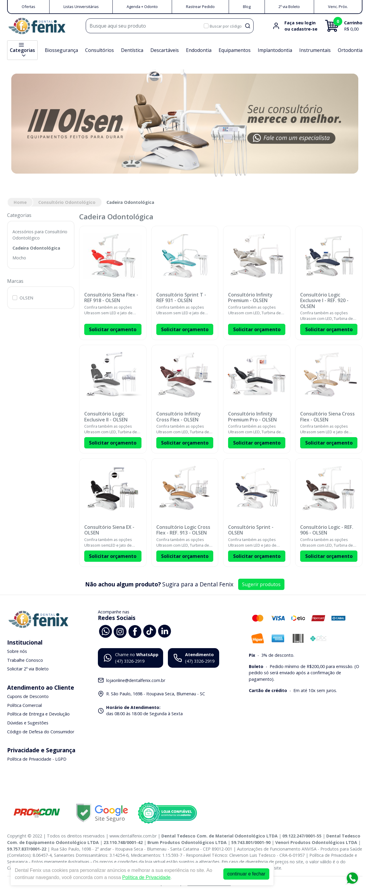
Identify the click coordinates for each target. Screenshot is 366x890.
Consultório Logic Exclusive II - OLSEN (106, 416)
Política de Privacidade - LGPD (36, 759)
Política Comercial (24, 705)
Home (20, 202)
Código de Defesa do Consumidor (40, 731)
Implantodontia (275, 50)
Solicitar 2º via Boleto (28, 669)
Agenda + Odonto (142, 6)
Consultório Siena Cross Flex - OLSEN (327, 416)
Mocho (19, 258)
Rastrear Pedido (200, 6)
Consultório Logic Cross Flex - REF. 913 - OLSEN (183, 530)
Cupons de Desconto (28, 696)
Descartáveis (164, 50)
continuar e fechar (246, 873)
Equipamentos (235, 50)
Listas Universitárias (81, 6)
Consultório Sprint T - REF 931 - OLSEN (181, 297)
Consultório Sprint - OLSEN (250, 530)
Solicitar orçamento (112, 329)
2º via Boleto (289, 6)
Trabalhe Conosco (25, 660)
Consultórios (99, 50)
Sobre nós (17, 651)
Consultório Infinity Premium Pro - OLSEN (252, 416)
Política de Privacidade (146, 877)
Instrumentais (315, 50)
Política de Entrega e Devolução (38, 714)
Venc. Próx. (338, 6)
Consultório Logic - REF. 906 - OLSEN (326, 530)
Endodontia (198, 50)
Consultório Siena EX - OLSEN (109, 530)
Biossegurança (61, 50)
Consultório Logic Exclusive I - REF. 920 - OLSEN (324, 300)
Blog (247, 6)
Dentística (132, 50)
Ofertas (28, 6)
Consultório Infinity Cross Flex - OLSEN (178, 416)
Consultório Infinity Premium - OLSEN (250, 297)
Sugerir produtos (261, 584)
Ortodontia (350, 50)
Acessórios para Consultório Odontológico (39, 235)
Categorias (22, 50)
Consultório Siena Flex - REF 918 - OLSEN (111, 297)
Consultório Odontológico (67, 202)
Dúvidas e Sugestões (27, 723)
